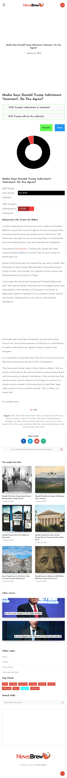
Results (46, 128)
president (28, 424)
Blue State (25, 416)
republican (45, 424)
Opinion (25, 688)
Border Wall (35, 416)
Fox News (32, 418)
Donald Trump (57, 416)
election (9, 418)
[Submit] (63, 702)
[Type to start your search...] (33, 702)
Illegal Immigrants (54, 418)
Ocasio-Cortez (56, 421)
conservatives (46, 416)
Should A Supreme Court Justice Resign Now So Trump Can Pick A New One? (49, 537)
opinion (5, 424)
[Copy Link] (33, 449)
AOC (13, 416)
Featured (23, 684)
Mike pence (40, 421)
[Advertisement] (33, 24)
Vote (59, 128)
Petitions (35, 688)
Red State (36, 424)
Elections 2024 (18, 418)
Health (51, 684)
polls (22, 424)
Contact (5, 662)
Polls (35, 410)
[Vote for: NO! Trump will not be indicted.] (33, 116)
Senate (31, 427)
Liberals (32, 421)
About (4, 657)
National (6, 688)
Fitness (33, 684)
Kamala (25, 421)
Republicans (55, 424)
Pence (16, 424)
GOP (39, 418)
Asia (5, 684)
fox (26, 418)
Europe (13, 684)
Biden (18, 416)
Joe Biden (18, 421)
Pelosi (11, 424)
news (48, 421)
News (16, 688)
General (42, 684)
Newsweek (20, 248)
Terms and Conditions (10, 672)
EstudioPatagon (41, 765)
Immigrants (9, 421)
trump (42, 427)
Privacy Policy (7, 667)
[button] (36, 107)
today (36, 427)
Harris (43, 418)
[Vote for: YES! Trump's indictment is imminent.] (33, 107)
